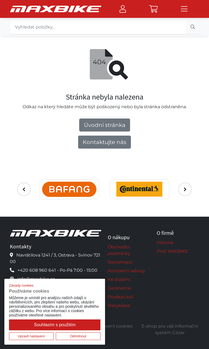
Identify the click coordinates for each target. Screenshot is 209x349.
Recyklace (119, 305)
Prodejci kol (120, 296)
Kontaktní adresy (126, 270)
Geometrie (119, 288)
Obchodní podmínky (119, 250)
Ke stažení (119, 279)
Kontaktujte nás (104, 142)
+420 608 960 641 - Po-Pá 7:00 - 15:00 (57, 270)
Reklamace (120, 262)
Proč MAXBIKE (172, 251)
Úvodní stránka (104, 125)
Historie (165, 242)
